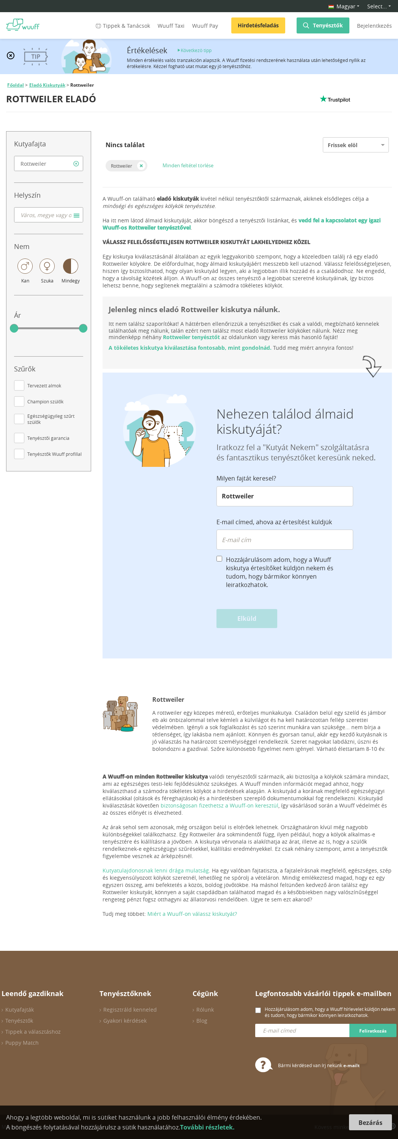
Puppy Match (22, 1042)
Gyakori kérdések (125, 1020)
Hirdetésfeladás (258, 25)
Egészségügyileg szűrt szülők (50, 419)
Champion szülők (45, 401)
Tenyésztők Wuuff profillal (54, 454)
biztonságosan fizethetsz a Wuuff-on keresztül (219, 805)
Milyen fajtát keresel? (246, 478)
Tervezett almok (44, 385)
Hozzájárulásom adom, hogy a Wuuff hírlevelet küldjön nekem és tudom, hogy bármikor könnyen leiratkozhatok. (330, 1012)
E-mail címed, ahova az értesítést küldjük (274, 522)
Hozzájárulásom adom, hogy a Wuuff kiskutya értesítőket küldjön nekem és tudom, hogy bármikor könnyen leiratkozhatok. (279, 572)
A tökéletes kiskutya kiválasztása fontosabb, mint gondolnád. (190, 347)
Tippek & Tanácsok (122, 25)
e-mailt (351, 1065)
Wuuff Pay (205, 25)
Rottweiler (121, 166)
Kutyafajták (19, 1009)
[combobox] (48, 163)
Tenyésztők (328, 25)
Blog (201, 1020)
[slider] (14, 328)
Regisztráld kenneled (130, 1009)
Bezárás (370, 1122)
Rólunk (205, 1009)
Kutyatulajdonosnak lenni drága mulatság (156, 870)
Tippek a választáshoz (33, 1031)
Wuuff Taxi (171, 25)
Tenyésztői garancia (48, 438)
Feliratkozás (373, 1031)
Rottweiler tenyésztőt (191, 337)
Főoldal (15, 85)
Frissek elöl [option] (342, 145)
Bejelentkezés (374, 25)
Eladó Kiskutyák (47, 85)
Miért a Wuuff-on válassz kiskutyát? (192, 913)
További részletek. (207, 1127)
